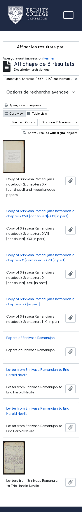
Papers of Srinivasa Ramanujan (30, 337)
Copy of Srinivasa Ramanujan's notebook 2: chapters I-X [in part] (40, 301)
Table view (37, 114)
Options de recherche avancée (37, 92)
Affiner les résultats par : (41, 47)
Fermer (49, 58)
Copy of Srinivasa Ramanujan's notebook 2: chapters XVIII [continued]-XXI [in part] (40, 213)
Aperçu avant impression (25, 105)
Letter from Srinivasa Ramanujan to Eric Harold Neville (37, 372)
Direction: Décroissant (58, 122)
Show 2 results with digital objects (50, 133)
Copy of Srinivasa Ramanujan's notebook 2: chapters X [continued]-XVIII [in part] (40, 257)
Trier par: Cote (22, 122)
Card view (14, 114)
